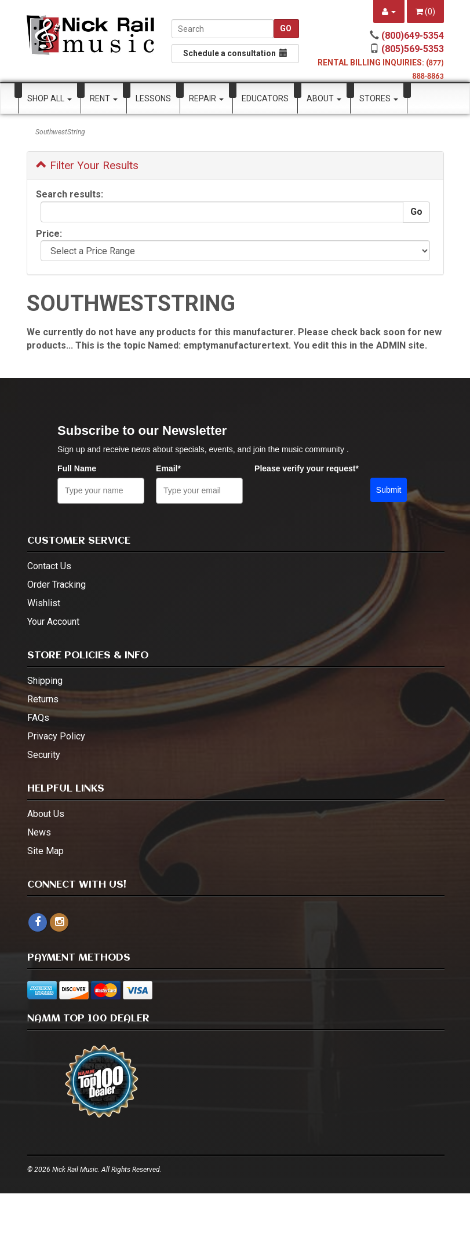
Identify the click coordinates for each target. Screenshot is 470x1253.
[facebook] (37, 922)
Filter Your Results (87, 165)
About (324, 98)
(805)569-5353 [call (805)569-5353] (412, 48)
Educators (265, 98)
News (39, 832)
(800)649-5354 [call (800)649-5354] (412, 35)
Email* (168, 468)
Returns (43, 699)
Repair (206, 98)
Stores (378, 98)
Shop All (49, 98)
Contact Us (49, 565)
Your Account (53, 621)
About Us (45, 813)
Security (43, 754)
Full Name (76, 468)
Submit (389, 489)
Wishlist (43, 603)
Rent (104, 98)
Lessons (153, 98)
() (425, 11)
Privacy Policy (56, 736)
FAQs (38, 717)
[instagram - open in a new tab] (59, 922)
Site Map (45, 850)
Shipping (45, 680)
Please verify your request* (306, 468)
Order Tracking (56, 584)
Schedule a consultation (235, 53)
